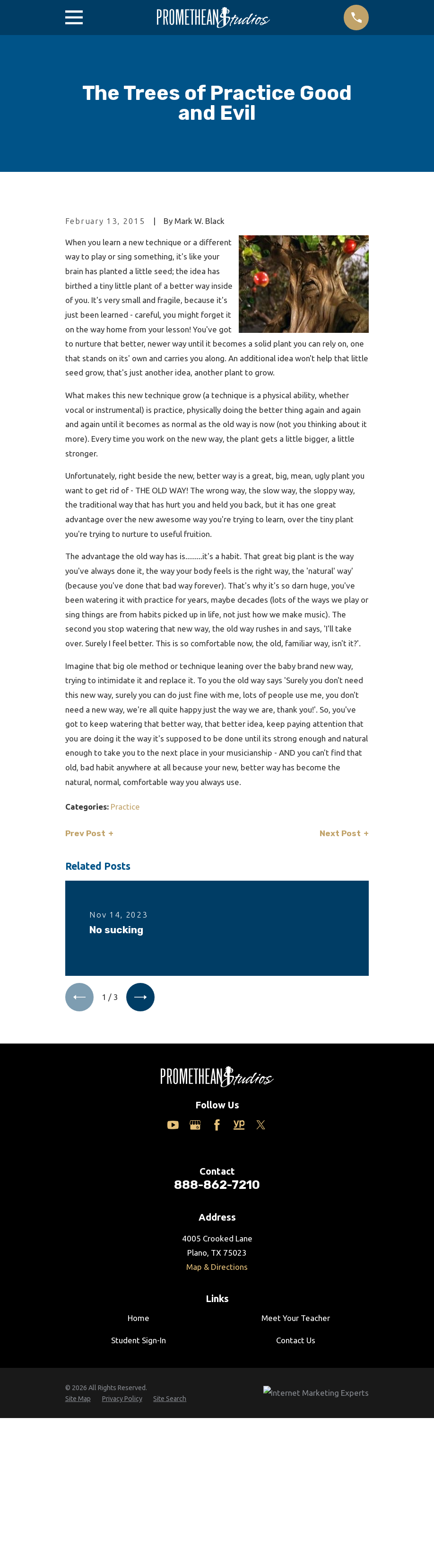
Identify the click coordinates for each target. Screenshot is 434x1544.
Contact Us (295, 1501)
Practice (125, 967)
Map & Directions (217, 1428)
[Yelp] (239, 1286)
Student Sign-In (138, 1501)
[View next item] (141, 1158)
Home (138, 1479)
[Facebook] (217, 1286)
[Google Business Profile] (195, 1286)
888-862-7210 (217, 1346)
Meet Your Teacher (295, 1479)
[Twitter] (261, 1286)
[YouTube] (173, 1286)
